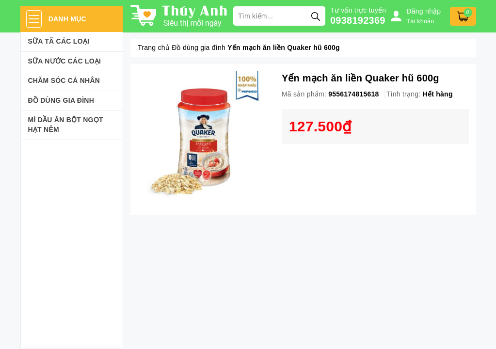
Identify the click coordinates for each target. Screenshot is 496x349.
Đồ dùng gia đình (61, 100)
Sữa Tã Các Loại (59, 41)
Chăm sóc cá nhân (64, 80)
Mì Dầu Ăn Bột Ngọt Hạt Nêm (65, 124)
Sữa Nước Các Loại (64, 61)
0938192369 (357, 20)
